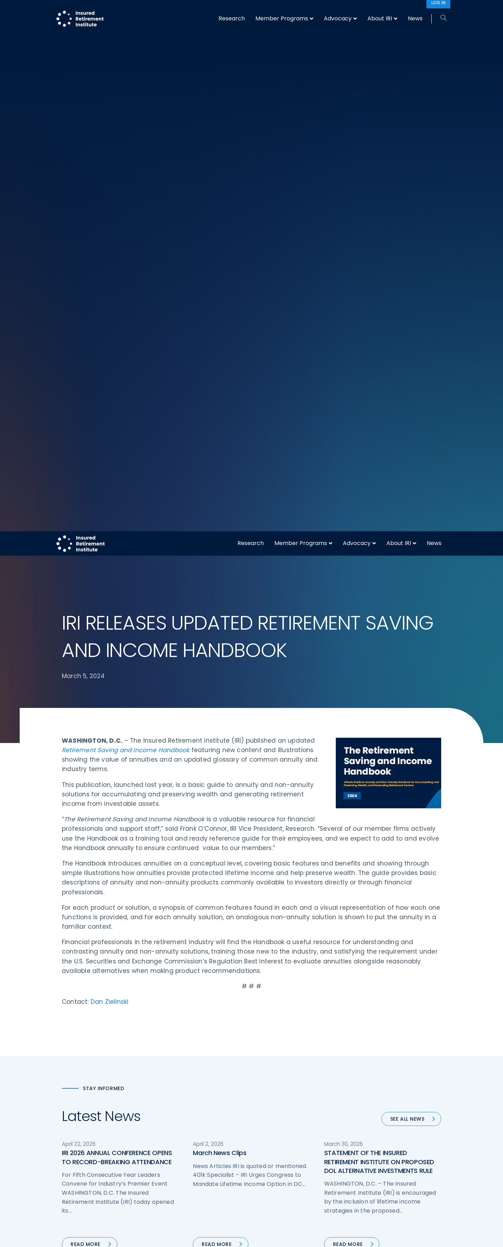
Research (250, 12)
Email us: (73, 1153)
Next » (316, 754)
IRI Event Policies (376, 1111)
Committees (274, 1124)
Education (172, 1137)
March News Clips (219, 611)
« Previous (193, 754)
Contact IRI (370, 1098)
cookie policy (299, 1236)
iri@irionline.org (121, 1153)
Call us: (71, 1141)
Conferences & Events (187, 1111)
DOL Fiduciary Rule (281, 1072)
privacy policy (262, 1236)
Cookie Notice (374, 1137)
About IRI (398, 12)
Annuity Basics (276, 1098)
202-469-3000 (118, 1141)
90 (295, 754)
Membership (274, 1137)
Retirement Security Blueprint (295, 1111)
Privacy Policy (373, 1124)
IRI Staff (366, 1085)
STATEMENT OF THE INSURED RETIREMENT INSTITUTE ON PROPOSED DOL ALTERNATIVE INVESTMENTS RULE (379, 620)
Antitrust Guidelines (381, 1151)
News (434, 12)
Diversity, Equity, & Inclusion (193, 1098)
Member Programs (300, 12)
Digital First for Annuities (288, 1085)
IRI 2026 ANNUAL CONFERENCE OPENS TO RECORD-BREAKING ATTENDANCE (117, 615)
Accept (327, 1236)
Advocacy (357, 12)
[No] (494, 1236)
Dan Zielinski (110, 460)
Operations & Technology (191, 1085)
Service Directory (279, 1151)
